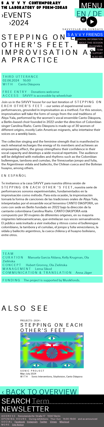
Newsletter (25, 407)
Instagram (32, 421)
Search (15, 400)
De (97, 12)
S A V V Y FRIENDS (85, 34)
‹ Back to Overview (39, 390)
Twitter (43, 421)
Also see (97, 56)
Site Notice (18, 424)
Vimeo (53, 421)
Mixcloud (64, 421)
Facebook (20, 421)
